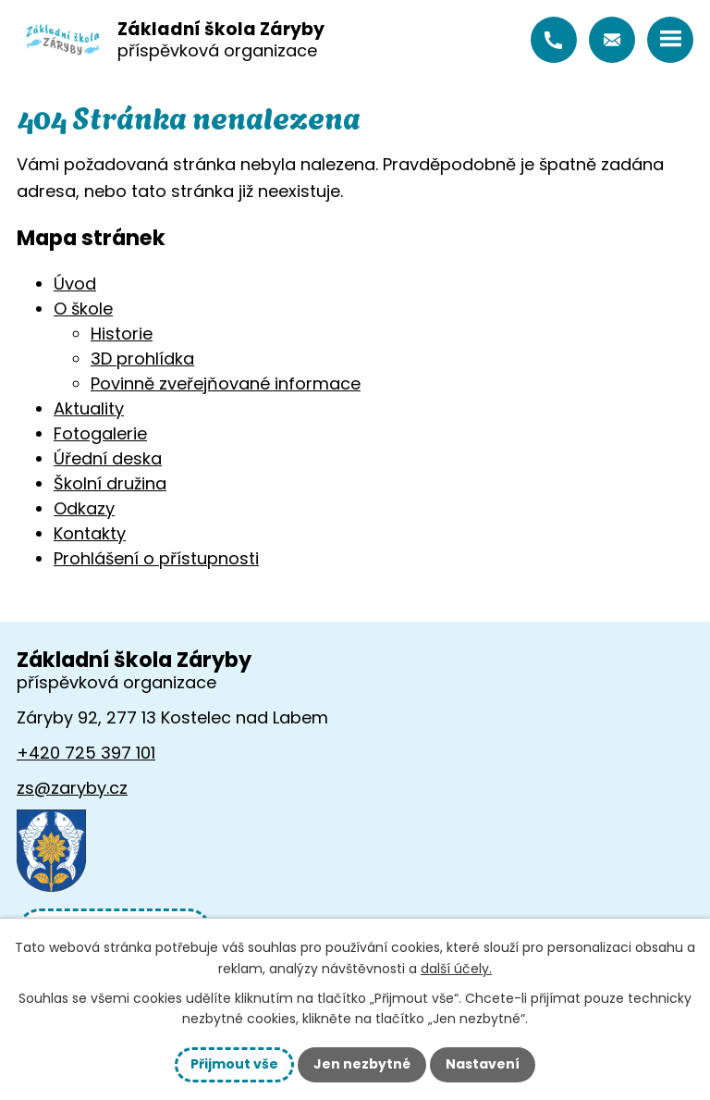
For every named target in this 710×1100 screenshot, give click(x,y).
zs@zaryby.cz (612, 40)
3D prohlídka (142, 358)
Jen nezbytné (361, 1064)
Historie (122, 333)
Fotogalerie (100, 433)
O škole (83, 308)
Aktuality (89, 408)
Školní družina (110, 483)
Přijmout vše (234, 1064)
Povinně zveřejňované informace (226, 383)
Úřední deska (108, 458)
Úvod (75, 283)
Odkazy (84, 508)
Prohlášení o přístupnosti (156, 558)
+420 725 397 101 (554, 40)
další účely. (456, 968)
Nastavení (483, 1064)
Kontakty (90, 533)
